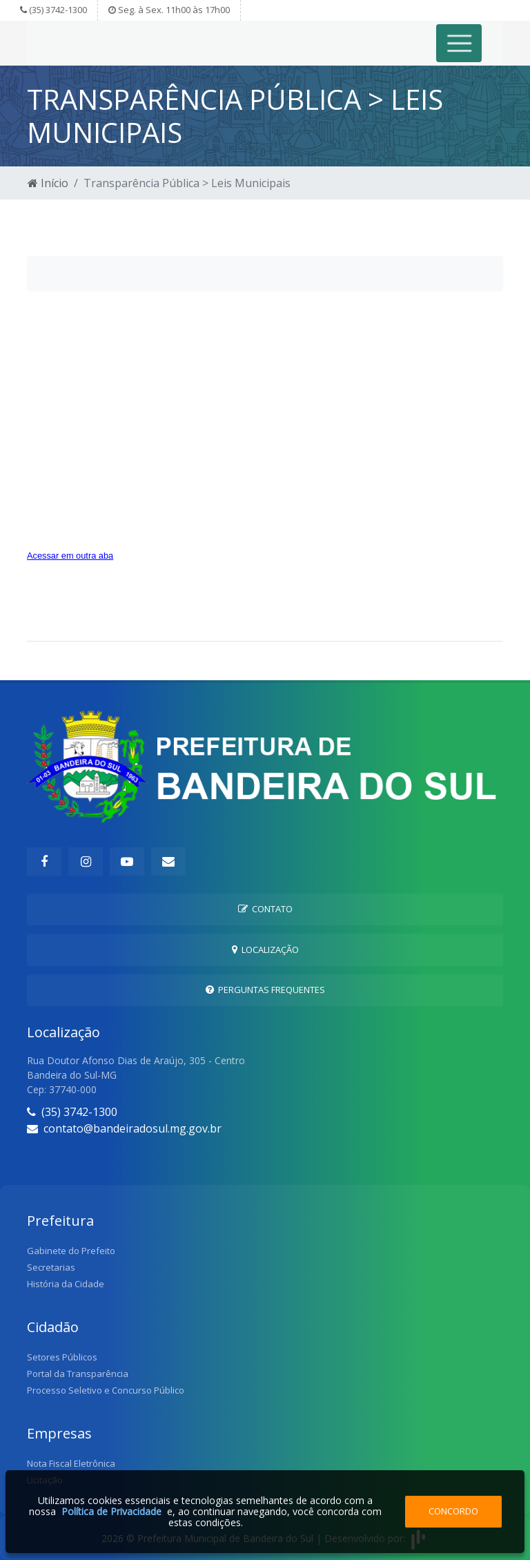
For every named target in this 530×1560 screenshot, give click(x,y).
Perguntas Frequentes (265, 989)
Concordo (453, 1511)
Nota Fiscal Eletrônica (71, 1463)
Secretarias (51, 1267)
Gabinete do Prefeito (71, 1250)
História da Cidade (65, 1284)
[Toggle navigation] (459, 43)
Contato (265, 909)
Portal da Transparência (77, 1373)
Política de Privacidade (111, 1511)
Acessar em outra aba (70, 555)
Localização (265, 949)
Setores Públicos (62, 1357)
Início (48, 183)
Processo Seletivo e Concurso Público (105, 1390)
